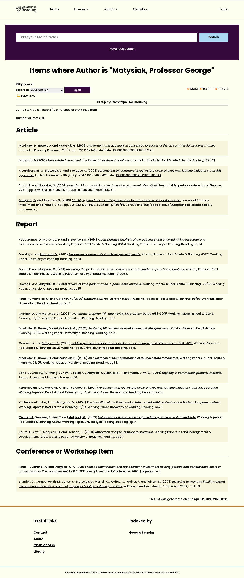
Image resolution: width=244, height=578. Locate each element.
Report (46, 110)
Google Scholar (141, 533)
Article (34, 110)
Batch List (25, 96)
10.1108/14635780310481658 (130, 205)
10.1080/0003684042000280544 (138, 175)
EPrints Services (136, 572)
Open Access (44, 545)
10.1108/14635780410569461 (96, 190)
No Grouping (138, 102)
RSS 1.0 (206, 89)
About (111, 9)
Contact (40, 533)
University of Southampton (165, 572)
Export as (22, 90)
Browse (82, 9)
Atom (191, 89)
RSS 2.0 (220, 89)
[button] (77, 90)
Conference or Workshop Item (75, 110)
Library (39, 552)
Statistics (140, 9)
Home (55, 9)
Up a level (24, 84)
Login (224, 9)
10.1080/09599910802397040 (133, 150)
